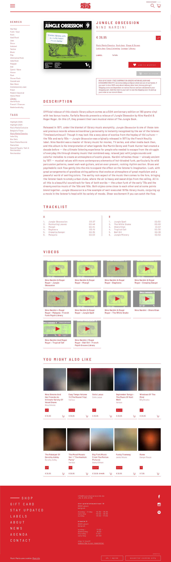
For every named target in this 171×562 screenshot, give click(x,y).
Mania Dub (14, 145)
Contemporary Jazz (18, 87)
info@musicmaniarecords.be (91, 496)
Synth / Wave (15, 69)
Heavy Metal (15, 96)
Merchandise (15, 153)
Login (159, 2)
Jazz (12, 40)
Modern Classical (17, 93)
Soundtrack (15, 81)
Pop (12, 55)
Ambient (13, 46)
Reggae (13, 64)
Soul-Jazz (120, 45)
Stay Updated (27, 510)
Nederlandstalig (16, 107)
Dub (11, 67)
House (12, 72)
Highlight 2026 (16, 122)
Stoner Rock (15, 78)
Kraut (12, 90)
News (16, 528)
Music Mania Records (18, 142)
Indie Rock (14, 61)
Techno (13, 49)
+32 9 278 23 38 (85, 498)
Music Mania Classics (19, 133)
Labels (19, 516)
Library (13, 98)
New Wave (14, 84)
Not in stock (148, 73)
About (17, 522)
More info (36, 558)
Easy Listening (113, 48)
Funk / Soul (15, 32)
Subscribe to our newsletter (91, 543)
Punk (12, 75)
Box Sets (14, 139)
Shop (28, 498)
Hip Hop (13, 29)
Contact (21, 540)
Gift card (22, 504)
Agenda (19, 534)
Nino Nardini (111, 27)
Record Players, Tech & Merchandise (19, 149)
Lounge (124, 48)
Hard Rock (14, 37)
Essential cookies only (143, 558)
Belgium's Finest (17, 131)
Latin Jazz (100, 48)
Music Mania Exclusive (19, 128)
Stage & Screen (133, 45)
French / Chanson (17, 104)
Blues (12, 52)
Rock (12, 35)
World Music (15, 101)
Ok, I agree (112, 558)
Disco (12, 43)
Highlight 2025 (16, 125)
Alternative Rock (17, 58)
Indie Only (14, 136)
